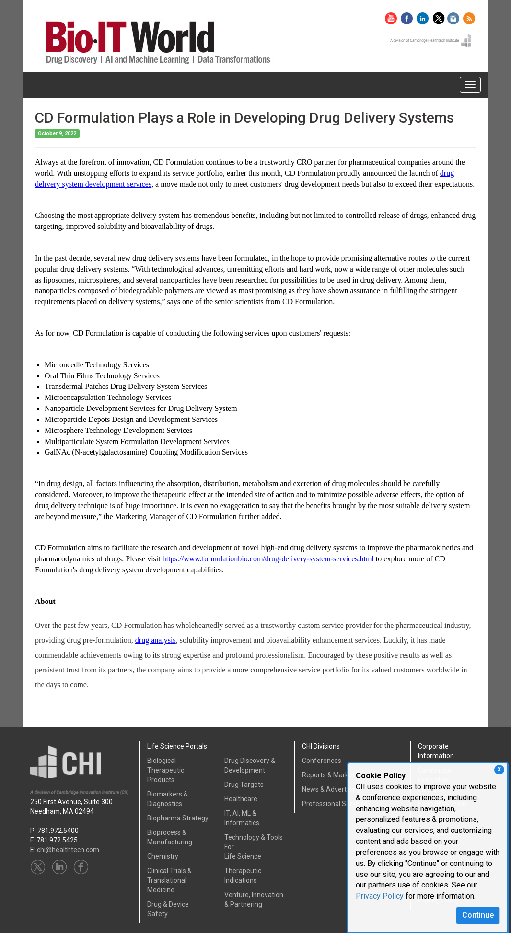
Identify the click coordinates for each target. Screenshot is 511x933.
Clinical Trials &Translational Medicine (169, 880)
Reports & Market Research (343, 775)
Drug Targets (244, 784)
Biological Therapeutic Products (165, 770)
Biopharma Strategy (178, 818)
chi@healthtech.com (68, 849)
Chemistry (162, 856)
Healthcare (240, 799)
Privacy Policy (380, 895)
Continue (478, 915)
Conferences (321, 760)
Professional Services (335, 804)
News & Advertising (331, 789)
